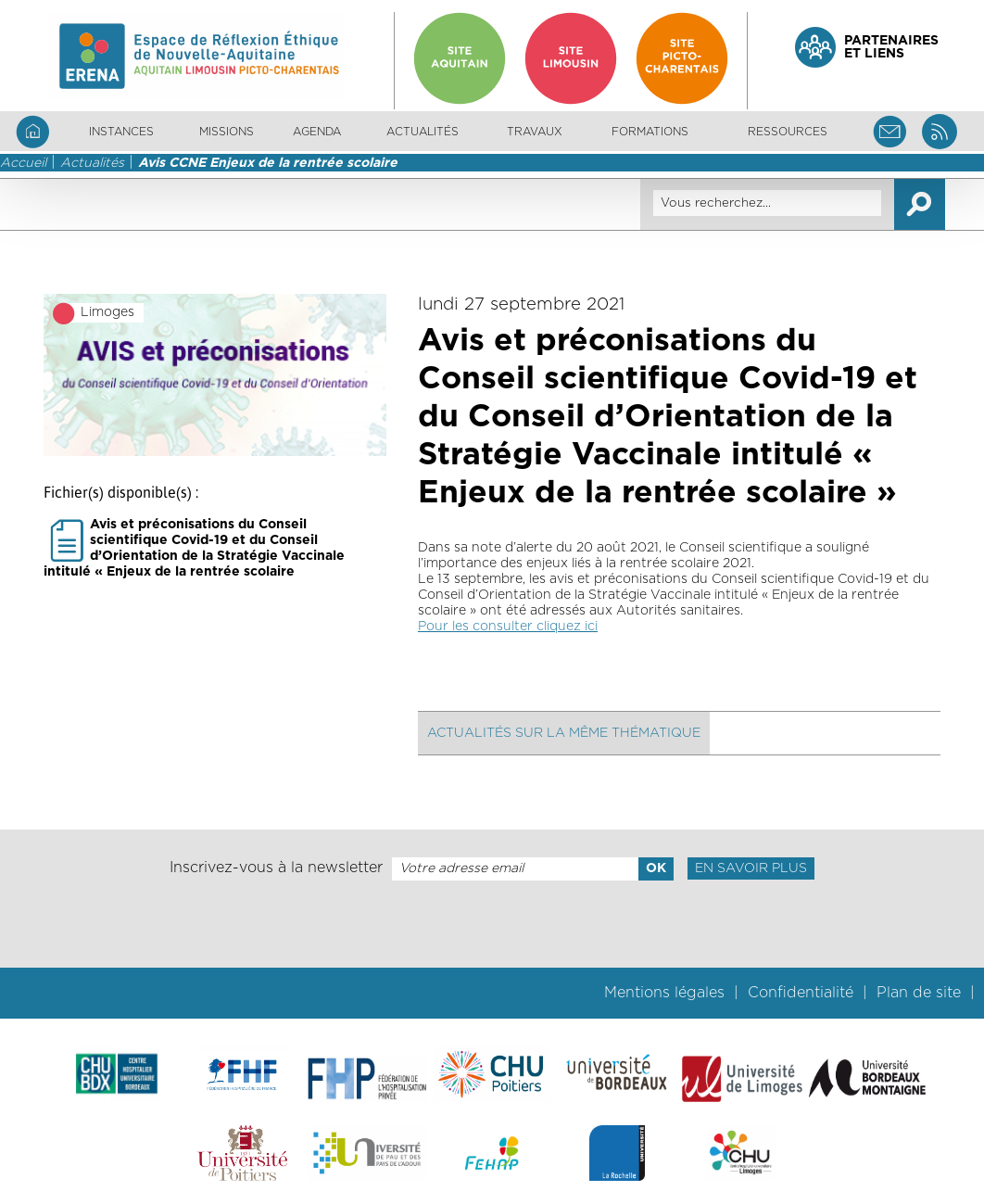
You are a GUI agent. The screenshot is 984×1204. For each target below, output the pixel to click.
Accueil (23, 163)
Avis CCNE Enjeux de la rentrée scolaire (267, 163)
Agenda (317, 131)
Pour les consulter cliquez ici (508, 626)
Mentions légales (664, 992)
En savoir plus (751, 868)
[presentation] (492, 924)
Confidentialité (800, 992)
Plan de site (919, 992)
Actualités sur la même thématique (563, 733)
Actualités (422, 131)
